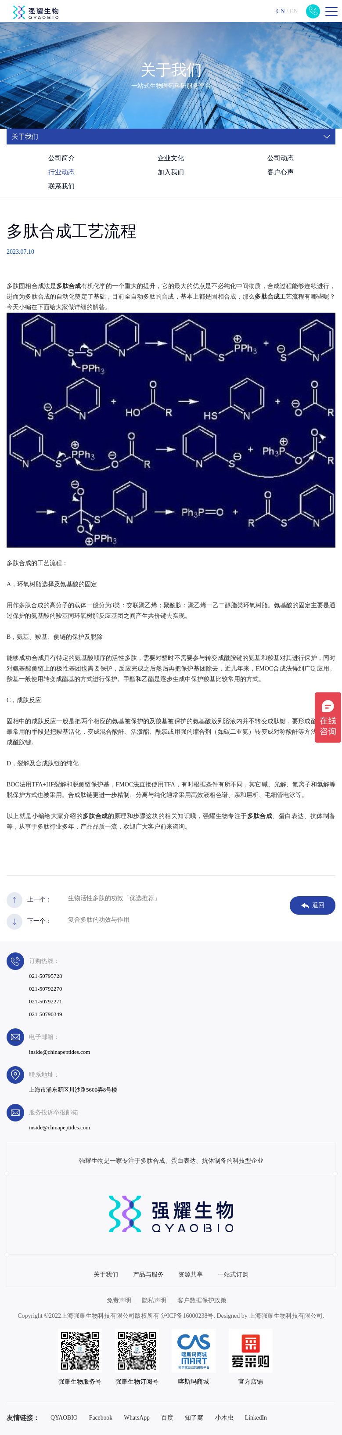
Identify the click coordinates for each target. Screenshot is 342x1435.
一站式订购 (233, 1274)
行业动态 (61, 172)
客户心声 (280, 172)
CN (280, 11)
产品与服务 (148, 1274)
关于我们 (106, 1274)
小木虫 (224, 1417)
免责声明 (119, 1300)
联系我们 (61, 186)
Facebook (100, 1417)
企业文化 (171, 158)
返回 (312, 905)
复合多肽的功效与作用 (99, 919)
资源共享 (190, 1274)
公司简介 (61, 158)
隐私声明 (154, 1300)
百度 (167, 1417)
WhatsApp (137, 1417)
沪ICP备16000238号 (187, 1315)
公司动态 (280, 158)
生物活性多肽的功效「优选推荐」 (114, 898)
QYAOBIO (64, 1417)
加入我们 (171, 172)
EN (294, 11)
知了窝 (194, 1417)
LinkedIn (256, 1417)
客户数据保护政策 (202, 1300)
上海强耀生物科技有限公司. (286, 1315)
